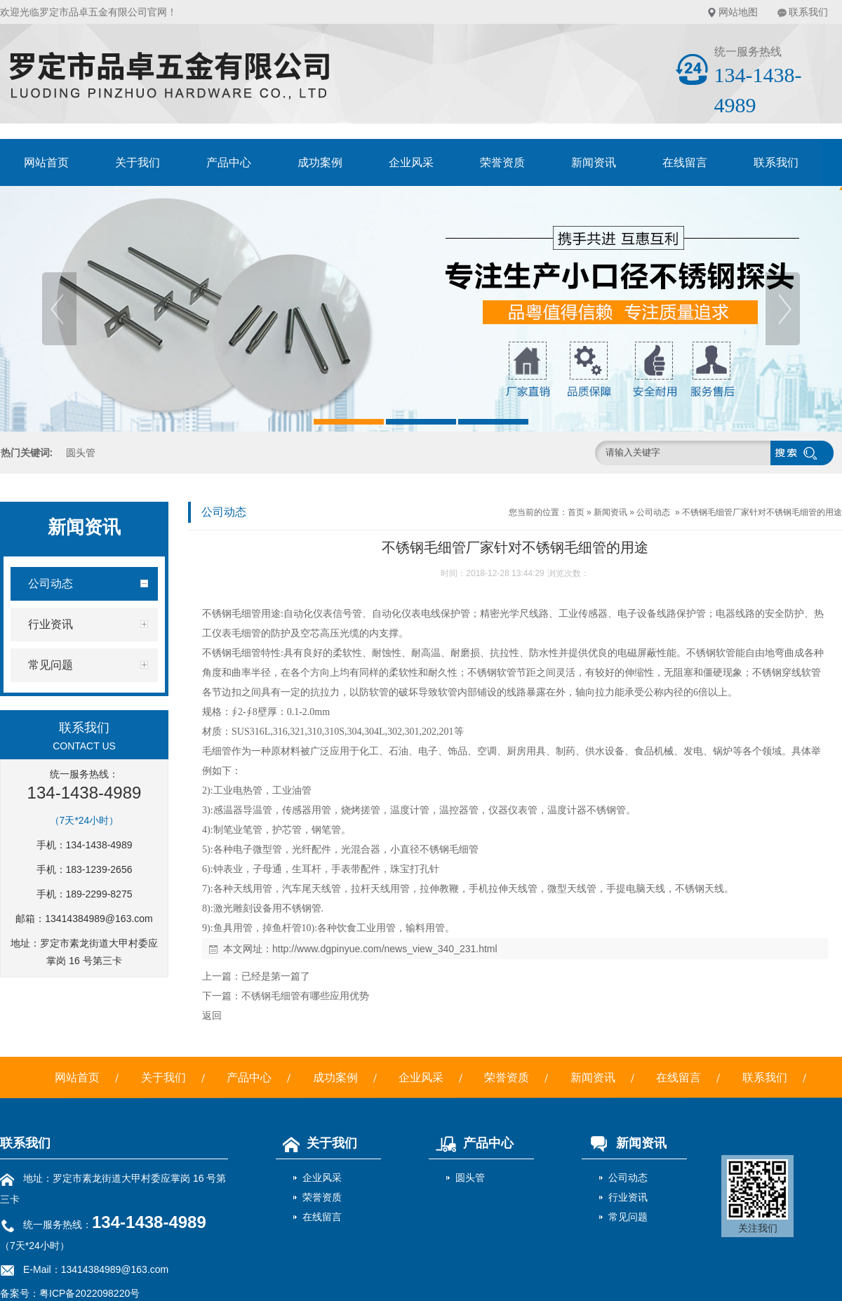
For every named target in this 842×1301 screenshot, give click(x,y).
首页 (576, 512)
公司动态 (653, 512)
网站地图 (738, 12)
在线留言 (684, 162)
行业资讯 (628, 1197)
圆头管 (80, 452)
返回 (212, 1015)
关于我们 (137, 162)
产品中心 (228, 162)
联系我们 (808, 12)
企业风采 (411, 162)
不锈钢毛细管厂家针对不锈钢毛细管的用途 (762, 512)
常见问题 (628, 1216)
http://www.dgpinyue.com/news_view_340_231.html (384, 948)
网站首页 (46, 162)
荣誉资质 (502, 162)
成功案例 (320, 162)
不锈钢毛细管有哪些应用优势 (305, 995)
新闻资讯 (593, 162)
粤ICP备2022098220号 (89, 1293)
